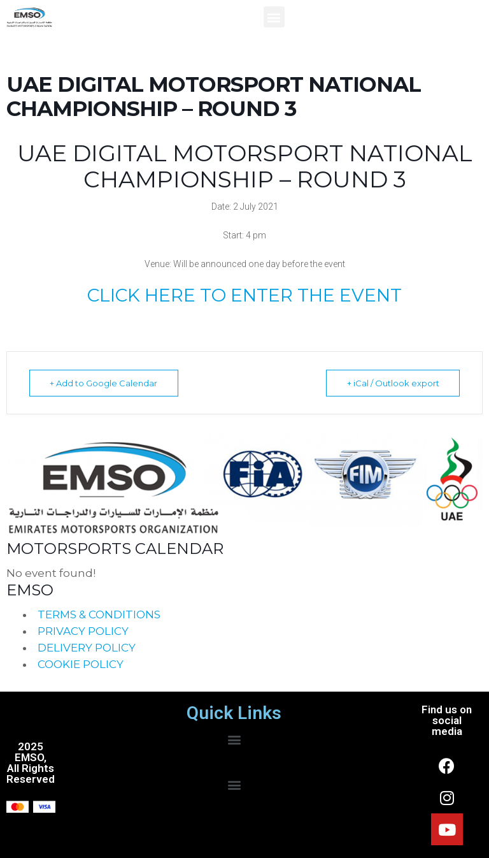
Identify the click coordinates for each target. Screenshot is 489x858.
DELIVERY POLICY (87, 647)
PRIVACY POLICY (83, 631)
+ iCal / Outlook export (391, 383)
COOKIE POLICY (81, 664)
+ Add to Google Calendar (105, 383)
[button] (274, 16)
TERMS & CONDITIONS (99, 614)
